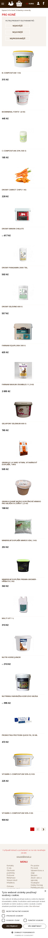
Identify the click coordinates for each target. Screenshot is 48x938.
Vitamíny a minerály (24, 10)
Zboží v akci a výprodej (36, 879)
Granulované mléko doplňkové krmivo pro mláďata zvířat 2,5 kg (21, 502)
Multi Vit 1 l (8, 618)
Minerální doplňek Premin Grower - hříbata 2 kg (19, 580)
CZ (27, 3)
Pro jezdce (35, 865)
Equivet (4, 10)
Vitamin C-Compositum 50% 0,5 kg (18, 774)
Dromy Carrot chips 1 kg (14, 189)
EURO (31, 3)
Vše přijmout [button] (12, 926)
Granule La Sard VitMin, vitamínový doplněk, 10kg (19, 463)
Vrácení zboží (12, 880)
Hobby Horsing (37, 885)
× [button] (45, 891)
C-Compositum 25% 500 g (14, 150)
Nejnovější (18, 26)
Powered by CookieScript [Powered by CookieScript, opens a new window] (24, 935)
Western (34, 875)
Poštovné (10, 875)
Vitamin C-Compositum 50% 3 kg (17, 813)
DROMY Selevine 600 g (12, 306)
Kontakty (10, 865)
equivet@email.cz (24, 856)
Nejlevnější (17, 32)
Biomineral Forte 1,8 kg (13, 112)
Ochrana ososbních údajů (13, 887)
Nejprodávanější (17, 38)
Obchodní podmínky (11, 871)
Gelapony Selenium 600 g (14, 423)
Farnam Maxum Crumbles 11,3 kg (18, 384)
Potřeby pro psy (37, 887)
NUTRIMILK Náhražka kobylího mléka (20, 696)
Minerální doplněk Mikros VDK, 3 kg (19, 540)
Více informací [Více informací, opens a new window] (34, 906)
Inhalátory (11, 882)
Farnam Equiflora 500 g (14, 345)
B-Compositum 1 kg (11, 73)
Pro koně (12, 10)
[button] (24, 932)
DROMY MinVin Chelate (13, 228)
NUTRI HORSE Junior (11, 657)
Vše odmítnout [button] (34, 926)
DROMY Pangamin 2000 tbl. (15, 267)
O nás (9, 868)
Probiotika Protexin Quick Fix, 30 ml (20, 735)
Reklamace (11, 878)
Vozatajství (35, 882)
